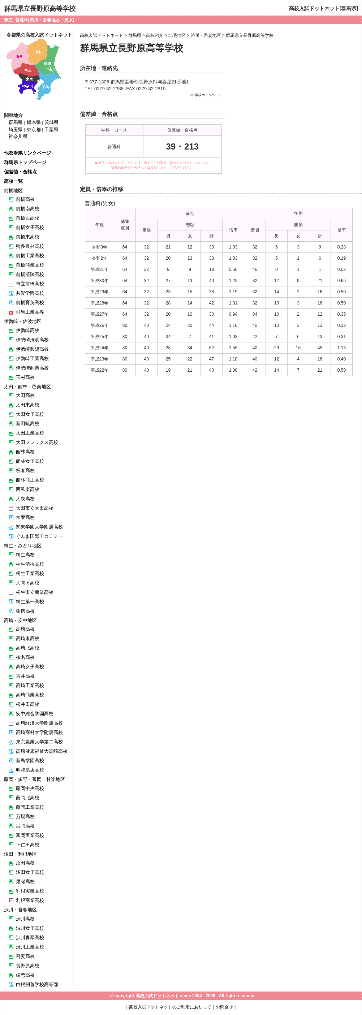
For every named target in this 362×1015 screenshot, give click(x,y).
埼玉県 (16, 129)
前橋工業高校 (30, 255)
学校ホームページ (208, 95)
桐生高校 (25, 554)
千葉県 (51, 129)
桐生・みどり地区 (23, 545)
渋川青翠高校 (30, 937)
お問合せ (224, 1007)
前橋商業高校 (30, 265)
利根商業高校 (30, 900)
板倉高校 (25, 470)
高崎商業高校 (30, 694)
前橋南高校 (27, 208)
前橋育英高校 (30, 302)
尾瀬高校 (25, 881)
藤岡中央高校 (30, 788)
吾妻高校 (25, 956)
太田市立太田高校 (34, 508)
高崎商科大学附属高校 (39, 732)
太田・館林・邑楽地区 (27, 386)
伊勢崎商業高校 (32, 368)
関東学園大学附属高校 (39, 527)
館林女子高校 (30, 461)
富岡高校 (25, 826)
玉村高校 (25, 377)
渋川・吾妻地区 (20, 909)
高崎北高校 (27, 648)
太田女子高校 (30, 414)
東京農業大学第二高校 (39, 741)
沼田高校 (25, 862)
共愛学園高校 (30, 293)
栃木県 (34, 122)
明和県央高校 (30, 770)
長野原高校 (27, 965)
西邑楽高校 (27, 489)
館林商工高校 (30, 480)
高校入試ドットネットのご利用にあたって (170, 1007)
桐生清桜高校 (30, 564)
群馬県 (134, 35)
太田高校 (25, 395)
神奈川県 (18, 136)
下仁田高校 (27, 844)
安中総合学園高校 (34, 713)
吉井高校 (25, 676)
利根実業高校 (30, 891)
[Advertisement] (292, 114)
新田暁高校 (27, 423)
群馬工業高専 (30, 312)
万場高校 (25, 816)
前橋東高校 (27, 236)
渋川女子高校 (30, 928)
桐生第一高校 (30, 601)
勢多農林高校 (30, 246)
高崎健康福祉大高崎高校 (42, 751)
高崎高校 (25, 629)
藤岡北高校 (27, 797)
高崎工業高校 (30, 685)
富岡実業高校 (30, 835)
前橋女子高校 (30, 227)
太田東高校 (27, 404)
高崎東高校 (27, 638)
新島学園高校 (30, 760)
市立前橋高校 (30, 283)
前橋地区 (13, 190)
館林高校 (25, 451)
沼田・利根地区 (20, 854)
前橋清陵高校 (30, 274)
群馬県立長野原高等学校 (249, 35)
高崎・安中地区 (20, 620)
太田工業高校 (30, 433)
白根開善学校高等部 (37, 984)
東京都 (34, 129)
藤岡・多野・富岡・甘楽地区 (34, 779)
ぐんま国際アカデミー (39, 536)
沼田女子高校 (30, 872)
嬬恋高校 (25, 975)
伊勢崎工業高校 (32, 358)
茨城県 (51, 122)
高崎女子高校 (30, 666)
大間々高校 (27, 583)
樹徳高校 (25, 611)
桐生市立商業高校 (34, 592)
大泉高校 (25, 498)
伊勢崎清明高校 (32, 339)
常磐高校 (25, 517)
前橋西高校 (27, 218)
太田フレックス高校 (37, 442)
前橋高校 (25, 199)
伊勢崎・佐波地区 (23, 321)
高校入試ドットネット (101, 35)
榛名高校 (25, 657)
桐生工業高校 (30, 573)
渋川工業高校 (30, 947)
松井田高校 (27, 704)
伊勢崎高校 (27, 330)
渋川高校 (25, 918)
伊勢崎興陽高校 (32, 349)
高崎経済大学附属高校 (39, 723)
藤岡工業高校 (30, 807)
